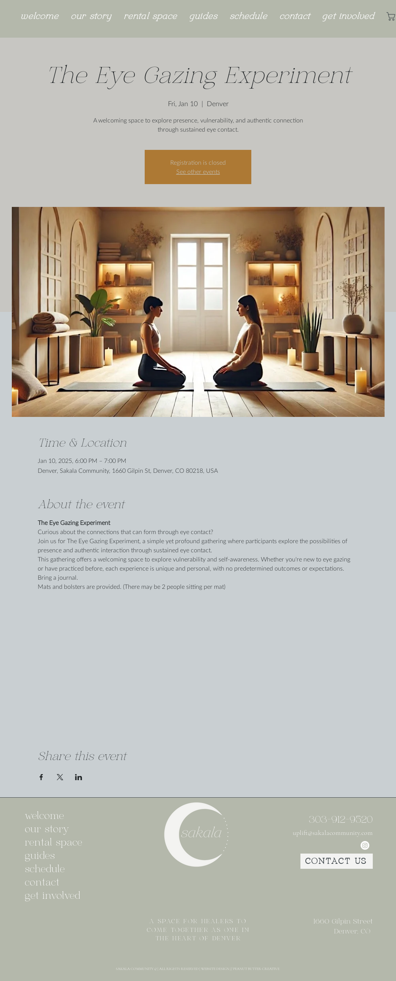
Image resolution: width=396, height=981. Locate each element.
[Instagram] (365, 845)
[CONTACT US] (336, 861)
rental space (51, 842)
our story (47, 829)
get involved (51, 896)
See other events (198, 171)
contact (42, 882)
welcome (44, 816)
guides (40, 856)
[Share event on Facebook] (41, 777)
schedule (45, 869)
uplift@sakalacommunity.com (333, 832)
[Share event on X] (60, 777)
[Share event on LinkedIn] (78, 777)
